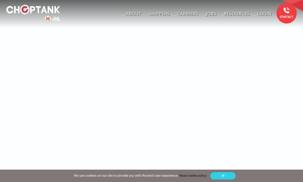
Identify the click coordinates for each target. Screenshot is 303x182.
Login (264, 14)
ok (223, 175)
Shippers (159, 14)
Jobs (211, 14)
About (133, 14)
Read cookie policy (193, 175)
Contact (286, 17)
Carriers (187, 14)
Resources (237, 14)
